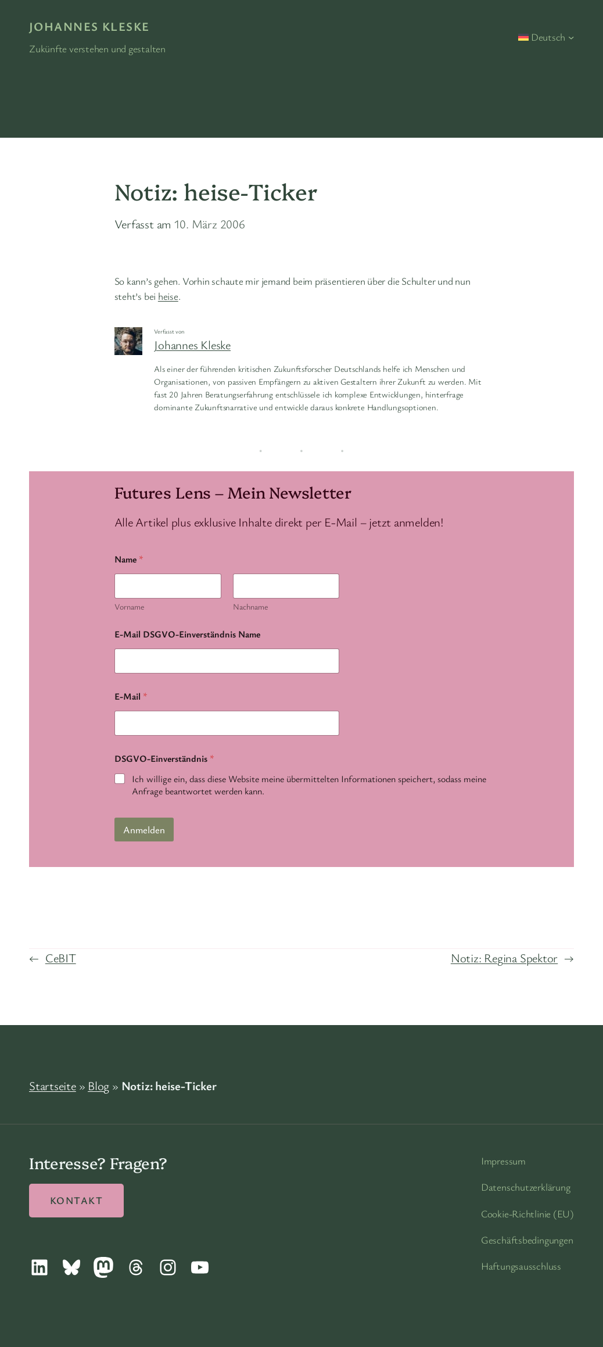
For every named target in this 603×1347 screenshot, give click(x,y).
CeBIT (60, 958)
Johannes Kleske (89, 26)
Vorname (129, 606)
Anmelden (144, 829)
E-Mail (131, 696)
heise (168, 296)
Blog (98, 1085)
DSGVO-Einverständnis (164, 758)
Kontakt (76, 1200)
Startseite (52, 1085)
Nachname (249, 606)
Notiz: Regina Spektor (504, 958)
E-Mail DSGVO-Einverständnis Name (187, 634)
